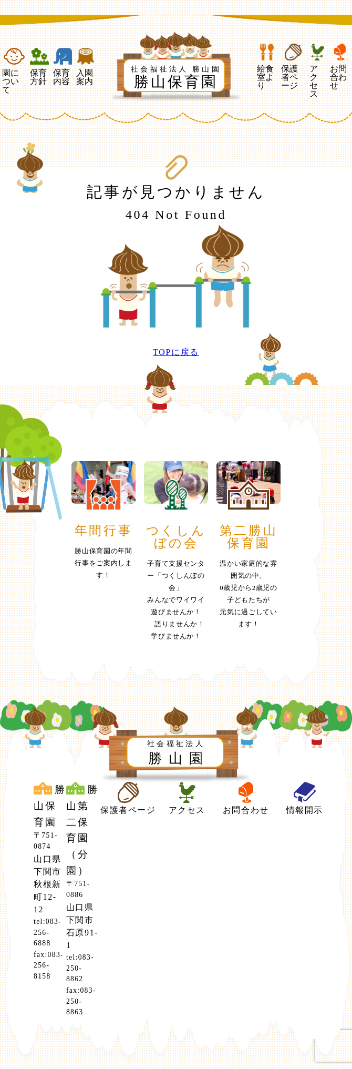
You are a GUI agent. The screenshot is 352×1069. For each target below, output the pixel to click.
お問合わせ (340, 67)
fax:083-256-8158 (49, 965)
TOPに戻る (176, 352)
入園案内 (85, 67)
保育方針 (39, 67)
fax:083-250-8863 (81, 1001)
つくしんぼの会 (176, 537)
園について (14, 71)
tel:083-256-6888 (47, 932)
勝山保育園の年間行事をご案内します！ (103, 563)
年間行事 (103, 530)
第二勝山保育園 (248, 537)
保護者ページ (293, 67)
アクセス (317, 71)
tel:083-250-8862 (80, 968)
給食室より (267, 67)
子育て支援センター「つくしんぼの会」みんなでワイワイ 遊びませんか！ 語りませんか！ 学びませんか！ (179, 600)
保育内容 (62, 67)
